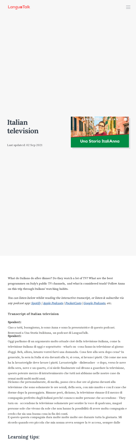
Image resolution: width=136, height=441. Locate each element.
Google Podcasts (94, 303)
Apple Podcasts (53, 303)
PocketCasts (73, 303)
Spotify (36, 303)
